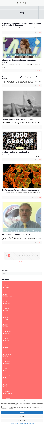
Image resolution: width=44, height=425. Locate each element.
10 (29, 253)
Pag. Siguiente (22, 261)
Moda (6, 368)
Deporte (6, 322)
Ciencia (6, 306)
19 (19, 255)
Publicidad (7, 389)
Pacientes (7, 382)
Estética (6, 336)
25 (34, 255)
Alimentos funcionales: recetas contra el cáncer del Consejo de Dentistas (21, 24)
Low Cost (7, 366)
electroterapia (8, 329)
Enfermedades (8, 331)
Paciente (6, 379)
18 (16, 255)
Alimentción (7, 289)
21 (24, 255)
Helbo (6, 345)
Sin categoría (8, 398)
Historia (6, 349)
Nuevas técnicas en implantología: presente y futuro (20, 78)
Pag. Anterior (22, 248)
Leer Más (39, 32)
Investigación (7, 361)
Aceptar (22, 412)
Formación (7, 340)
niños (6, 370)
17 (14, 255)
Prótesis (6, 386)
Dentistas (7, 319)
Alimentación (7, 287)
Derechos (7, 324)
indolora (6, 356)
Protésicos (7, 384)
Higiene (6, 347)
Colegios (7, 308)
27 (19, 258)
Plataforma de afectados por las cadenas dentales (19, 61)
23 (29, 255)
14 (6, 255)
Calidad (6, 299)
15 (9, 255)
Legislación (7, 363)
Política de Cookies (14, 423)
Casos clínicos (8, 303)
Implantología (8, 354)
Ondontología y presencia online (15, 152)
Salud (6, 396)
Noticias (6, 372)
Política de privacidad (23, 423)
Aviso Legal (31, 423)
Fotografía (7, 342)
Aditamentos (7, 283)
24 (32, 255)
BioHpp (6, 294)
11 (32, 253)
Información (7, 359)
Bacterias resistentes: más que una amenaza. (20, 190)
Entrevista (7, 333)
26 (37, 255)
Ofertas (6, 377)
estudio (6, 338)
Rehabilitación (8, 391)
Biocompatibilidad (9, 292)
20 (22, 255)
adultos (6, 285)
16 (11, 255)
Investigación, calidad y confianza (16, 234)
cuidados (7, 315)
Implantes (7, 352)
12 (34, 253)
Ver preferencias (22, 420)
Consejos (7, 313)
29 (24, 258)
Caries (6, 301)
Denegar (22, 416)
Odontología (7, 375)
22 (27, 255)
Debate (6, 317)
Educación (7, 326)
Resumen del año (9, 393)
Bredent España (8, 296)
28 (22, 258)
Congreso (7, 310)
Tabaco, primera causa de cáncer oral (17, 120)
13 (37, 253)
